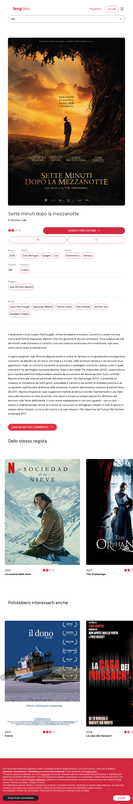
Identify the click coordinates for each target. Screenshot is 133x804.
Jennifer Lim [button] (100, 306)
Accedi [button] (112, 8)
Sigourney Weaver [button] (43, 306)
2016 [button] (12, 255)
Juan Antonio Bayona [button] (21, 286)
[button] (84, 230)
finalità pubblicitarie (37, 780)
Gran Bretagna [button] (30, 255)
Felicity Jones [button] (64, 306)
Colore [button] (24, 269)
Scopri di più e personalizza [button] (20, 798)
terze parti (45, 774)
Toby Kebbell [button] (82, 306)
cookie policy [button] (91, 771)
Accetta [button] (121, 798)
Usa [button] (56, 255)
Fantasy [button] (87, 255)
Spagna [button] (46, 255)
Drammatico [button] (73, 255)
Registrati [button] (95, 8)
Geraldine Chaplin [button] (19, 314)
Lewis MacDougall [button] (19, 306)
